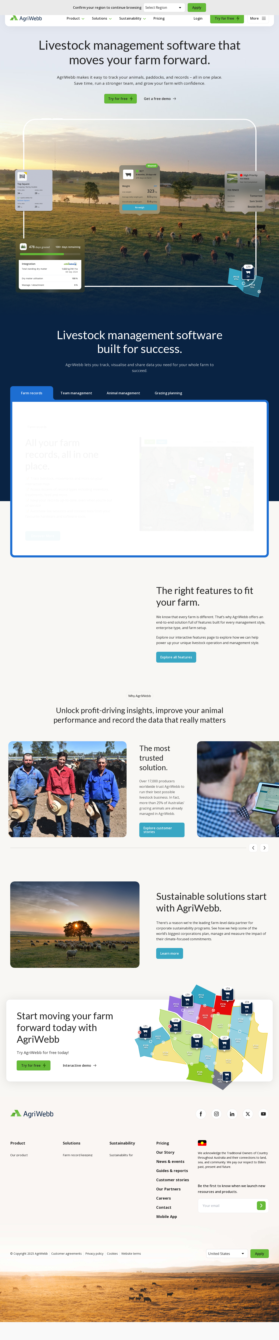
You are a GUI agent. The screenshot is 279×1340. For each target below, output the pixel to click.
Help (13, 1230)
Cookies (112, 1271)
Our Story (165, 1152)
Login (198, 23)
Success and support (25, 1207)
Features (16, 1178)
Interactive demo (79, 1065)
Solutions (99, 23)
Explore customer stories (157, 830)
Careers (163, 1198)
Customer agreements (66, 1271)
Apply (197, 7)
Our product (19, 1155)
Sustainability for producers (129, 1172)
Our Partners (168, 1188)
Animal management (77, 1178)
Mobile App (166, 1216)
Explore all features (176, 657)
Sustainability (130, 23)
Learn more (169, 953)
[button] (31, 393)
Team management (77, 1202)
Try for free (227, 23)
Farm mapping (73, 1167)
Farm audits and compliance (74, 1216)
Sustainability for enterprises (121, 1157)
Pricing (159, 23)
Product (73, 23)
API (12, 1219)
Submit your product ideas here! (29, 1193)
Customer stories (172, 1179)
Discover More (42, 534)
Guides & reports (172, 1170)
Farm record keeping (78, 1155)
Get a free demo (160, 98)
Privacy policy (94, 1271)
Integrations (19, 1167)
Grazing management (78, 1190)
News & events (170, 1161)
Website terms (131, 1271)
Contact (163, 1207)
